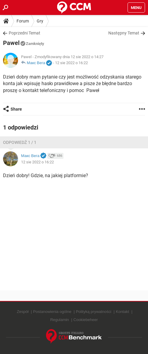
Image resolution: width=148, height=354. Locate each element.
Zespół (23, 311)
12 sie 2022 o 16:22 (71, 63)
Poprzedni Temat (24, 33)
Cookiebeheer (85, 319)
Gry (40, 21)
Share (16, 109)
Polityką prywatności (93, 311)
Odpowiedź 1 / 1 (19, 142)
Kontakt (122, 311)
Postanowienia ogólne (52, 311)
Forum (23, 21)
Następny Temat (123, 33)
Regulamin (59, 319)
